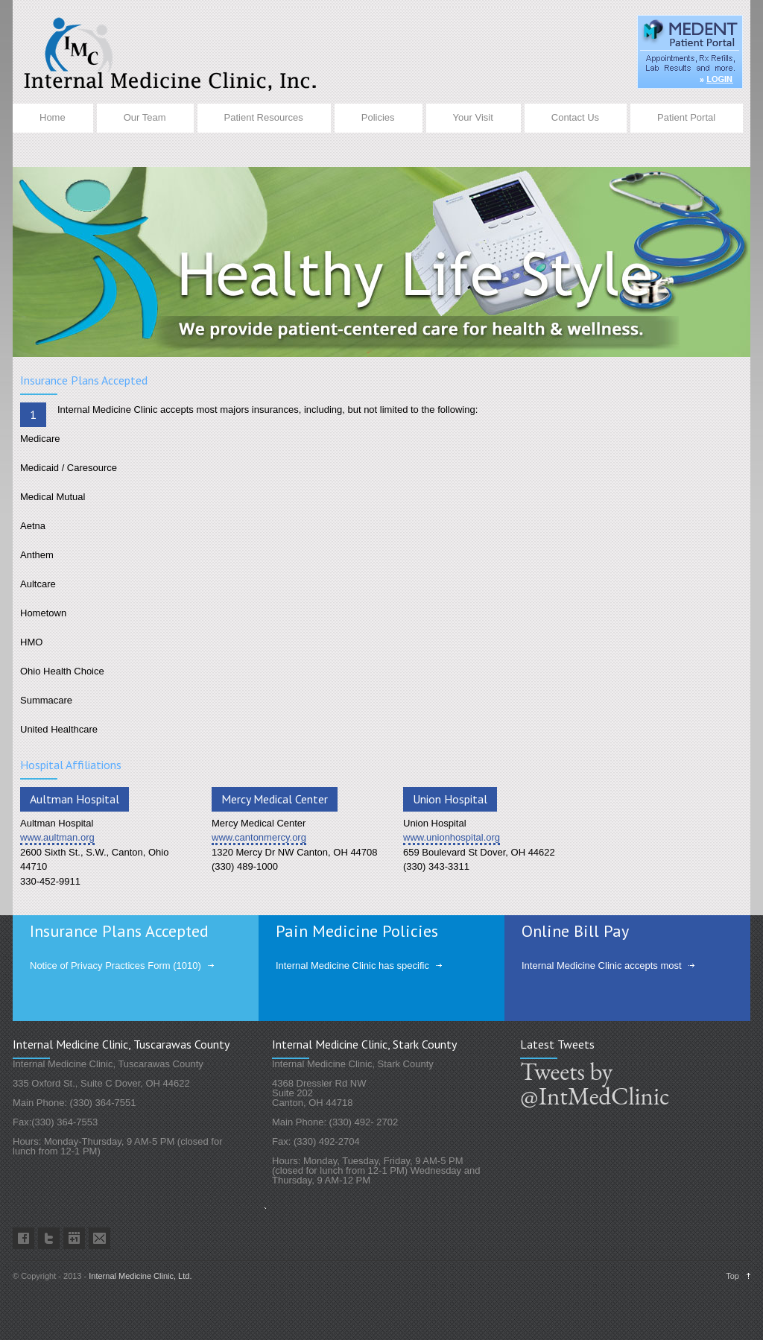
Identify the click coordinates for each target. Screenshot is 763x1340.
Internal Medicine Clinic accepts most (602, 965)
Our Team (145, 117)
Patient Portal (686, 117)
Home (52, 117)
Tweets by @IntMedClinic (590, 1083)
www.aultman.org (57, 837)
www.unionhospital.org (451, 837)
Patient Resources (263, 117)
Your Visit (473, 117)
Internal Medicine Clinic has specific (352, 965)
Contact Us (575, 117)
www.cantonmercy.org (259, 837)
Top (732, 1275)
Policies (378, 117)
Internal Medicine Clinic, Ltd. (140, 1275)
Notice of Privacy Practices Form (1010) (115, 965)
